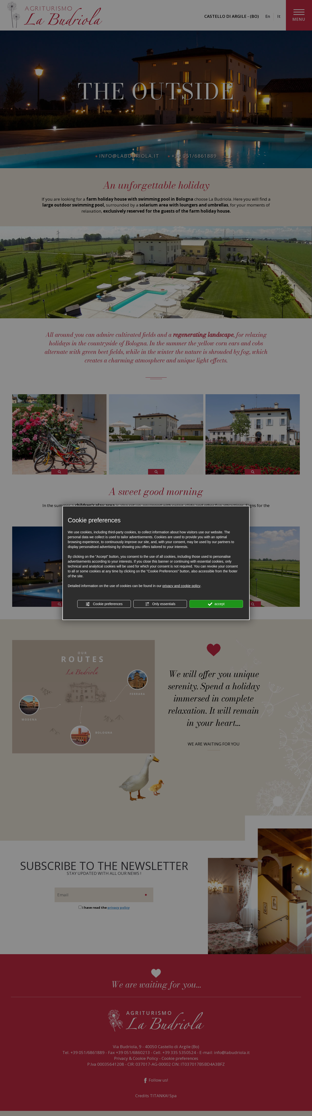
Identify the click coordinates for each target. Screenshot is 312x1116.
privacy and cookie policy (181, 586)
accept (216, 604)
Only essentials (160, 604)
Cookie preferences (104, 604)
